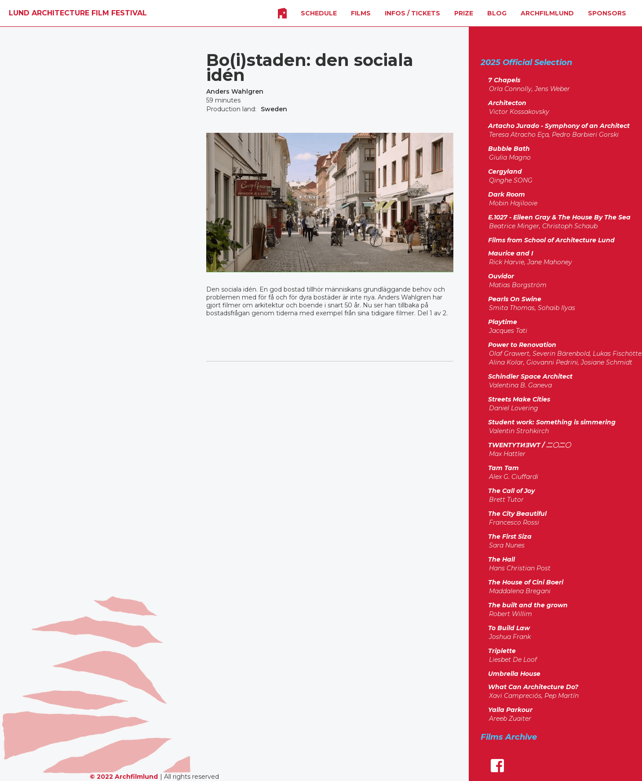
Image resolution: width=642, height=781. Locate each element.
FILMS (361, 13)
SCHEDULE (319, 13)
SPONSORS (607, 13)
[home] (78, 13)
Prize (463, 13)
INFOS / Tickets (412, 13)
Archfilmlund (547, 13)
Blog (497, 13)
